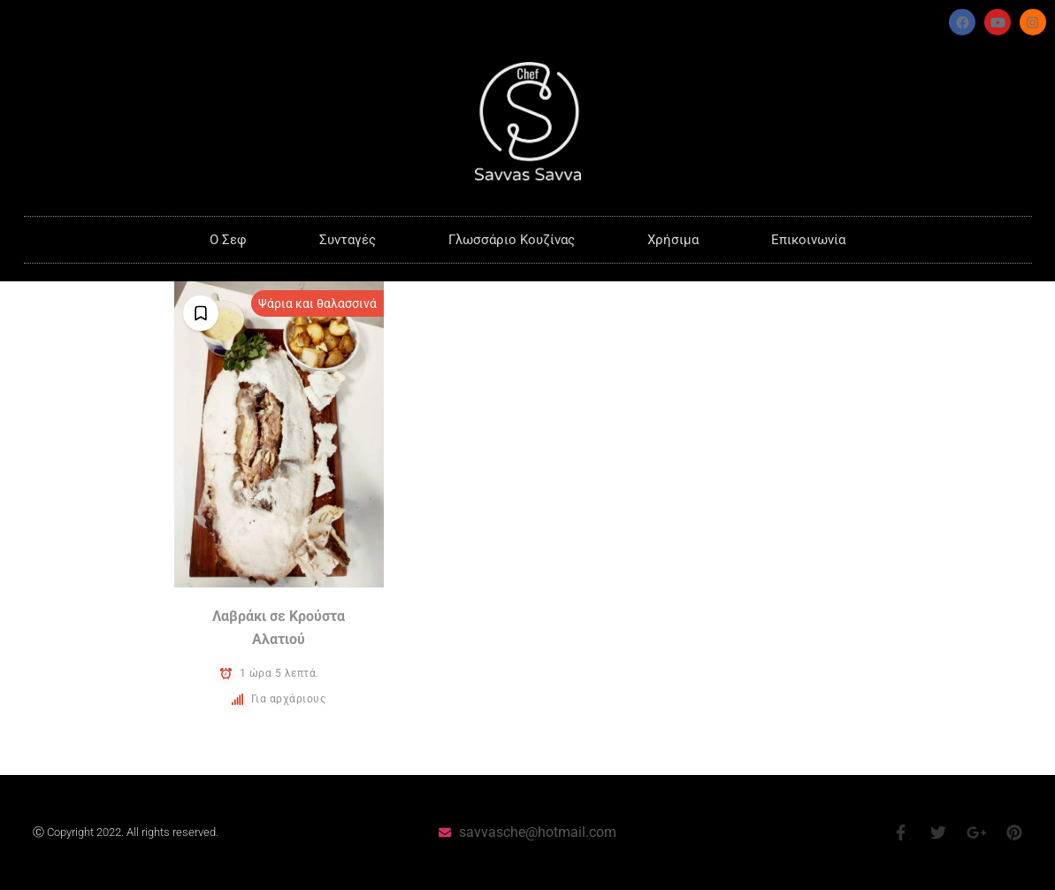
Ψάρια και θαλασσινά (317, 303)
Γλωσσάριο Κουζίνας (511, 240)
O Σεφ (228, 240)
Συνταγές (347, 240)
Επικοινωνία (808, 240)
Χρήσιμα (673, 240)
